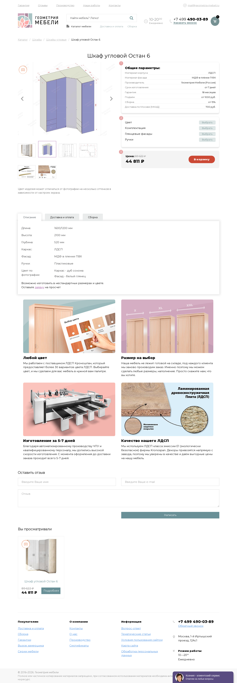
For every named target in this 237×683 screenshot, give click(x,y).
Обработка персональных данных (139, 653)
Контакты (115, 5)
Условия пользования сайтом (142, 640)
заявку (39, 287)
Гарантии (24, 640)
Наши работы (91, 5)
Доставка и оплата (111, 26)
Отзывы (43, 5)
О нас (73, 634)
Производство (65, 5)
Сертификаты (79, 645)
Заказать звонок (185, 23)
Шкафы (37, 39)
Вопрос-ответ (131, 628)
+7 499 (196, 621)
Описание (29, 217)
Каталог (23, 39)
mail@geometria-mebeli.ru (203, 5)
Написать (170, 515)
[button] (22, 98)
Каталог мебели (78, 26)
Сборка (132, 26)
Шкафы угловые (56, 39)
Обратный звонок (190, 626)
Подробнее (51, 590)
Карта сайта (129, 645)
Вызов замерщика (31, 645)
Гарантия (23, 5)
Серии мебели (28, 651)
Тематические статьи (136, 634)
